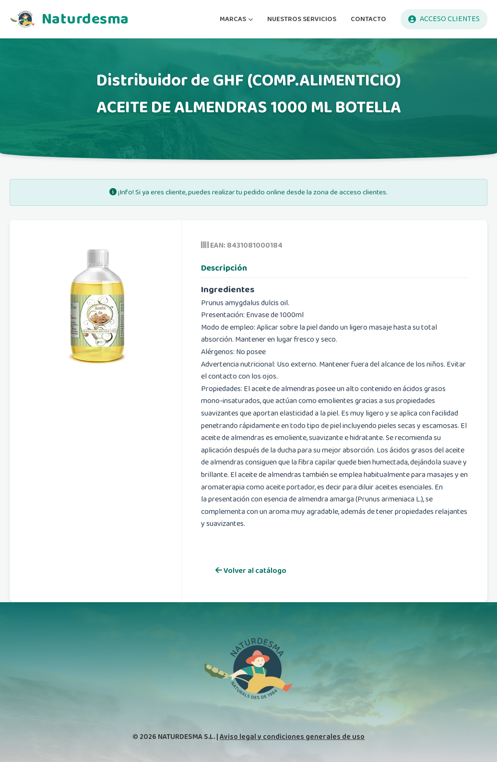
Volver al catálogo (250, 571)
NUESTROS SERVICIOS (301, 18)
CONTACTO (368, 18)
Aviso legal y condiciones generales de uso (292, 736)
